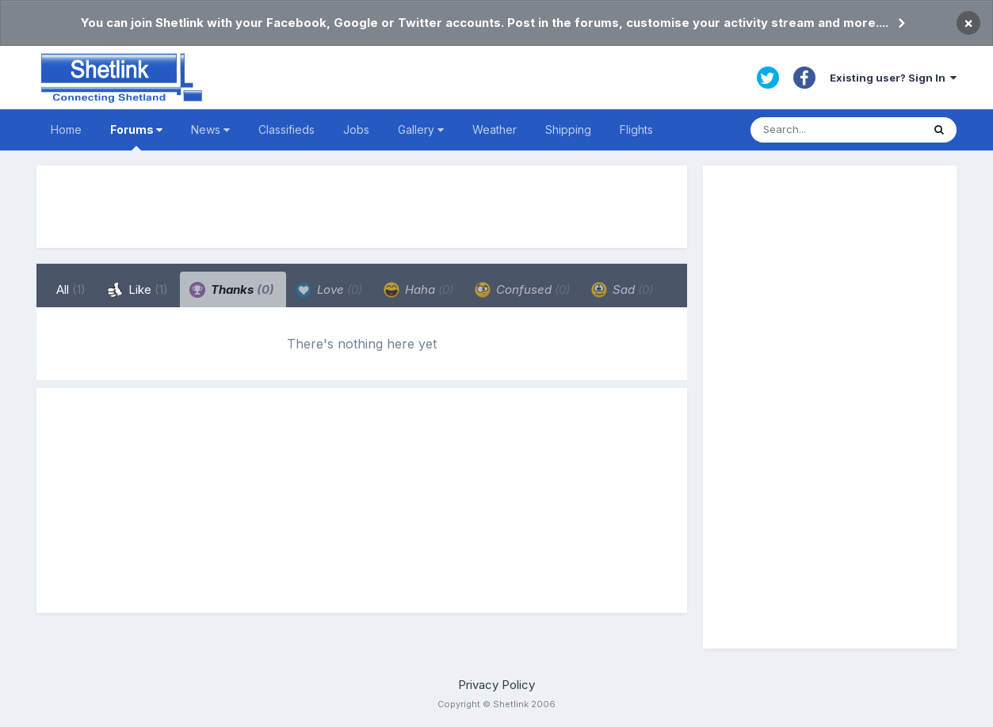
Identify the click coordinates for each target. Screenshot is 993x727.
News (210, 129)
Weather (494, 129)
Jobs (356, 129)
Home (66, 129)
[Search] (836, 130)
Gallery (421, 129)
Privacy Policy (496, 684)
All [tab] (71, 289)
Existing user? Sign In (893, 77)
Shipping (568, 129)
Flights (636, 129)
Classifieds (286, 129)
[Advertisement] (362, 206)
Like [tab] (137, 290)
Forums (136, 136)
